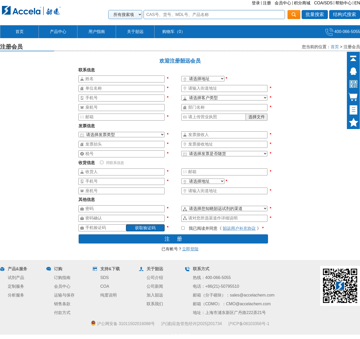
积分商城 (302, 3)
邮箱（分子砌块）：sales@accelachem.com (234, 295)
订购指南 (62, 277)
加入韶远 (155, 295)
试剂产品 (16, 277)
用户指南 (96, 31)
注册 (267, 3)
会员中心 (283, 3)
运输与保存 (64, 295)
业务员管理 (180, 336)
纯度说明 (108, 295)
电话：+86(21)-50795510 (216, 286)
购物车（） (173, 31)
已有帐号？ (180, 249)
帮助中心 (343, 3)
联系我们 (155, 304)
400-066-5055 (343, 31)
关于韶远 (135, 31)
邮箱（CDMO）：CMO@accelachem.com (232, 304)
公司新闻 (155, 286)
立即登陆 (190, 249)
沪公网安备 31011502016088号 (123, 323)
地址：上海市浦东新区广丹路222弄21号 (229, 312)
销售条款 (62, 304)
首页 (19, 31)
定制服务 (16, 286)
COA (104, 286)
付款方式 (62, 312)
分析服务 (16, 295)
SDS (104, 277)
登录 (256, 3)
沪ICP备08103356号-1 (248, 323)
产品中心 (58, 31)
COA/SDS (323, 3)
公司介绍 (155, 277)
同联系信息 (112, 163)
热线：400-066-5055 (212, 277)
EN (357, 3)
